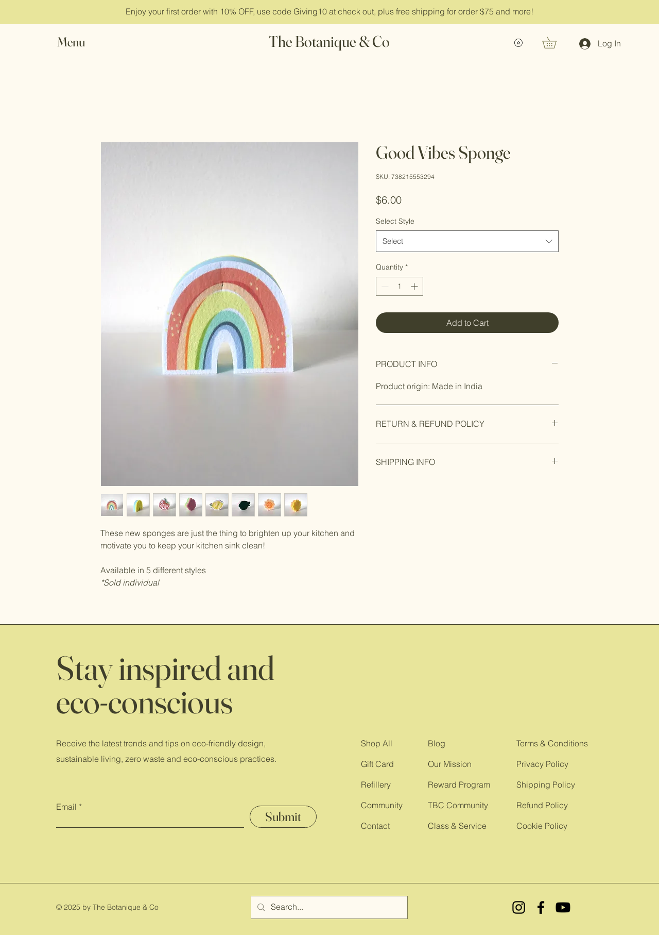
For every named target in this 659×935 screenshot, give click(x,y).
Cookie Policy (541, 826)
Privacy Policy (542, 764)
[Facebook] (540, 907)
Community (382, 805)
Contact (375, 826)
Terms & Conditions (552, 743)
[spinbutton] (399, 286)
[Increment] (415, 286)
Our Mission (450, 764)
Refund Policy (542, 805)
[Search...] (328, 907)
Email (66, 807)
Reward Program (459, 784)
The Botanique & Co (329, 41)
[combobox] (467, 241)
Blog (436, 743)
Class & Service (457, 826)
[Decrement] (383, 286)
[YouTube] (562, 907)
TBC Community (458, 805)
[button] (81, 42)
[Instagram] (518, 907)
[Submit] (283, 817)
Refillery (376, 784)
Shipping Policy (545, 784)
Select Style (395, 221)
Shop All (376, 743)
